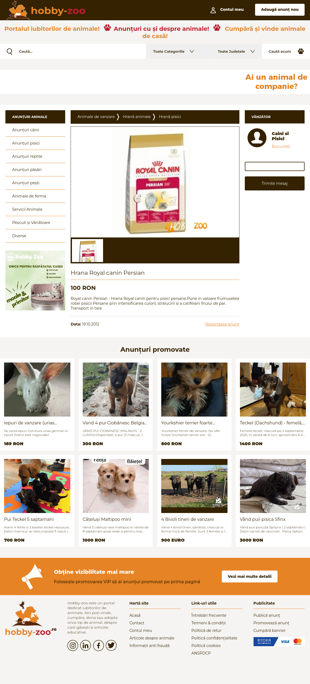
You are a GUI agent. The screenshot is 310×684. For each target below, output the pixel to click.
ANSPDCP (201, 653)
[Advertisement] (131, 82)
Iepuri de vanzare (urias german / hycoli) (29, 422)
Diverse (19, 235)
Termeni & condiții (209, 623)
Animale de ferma (29, 196)
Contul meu (140, 630)
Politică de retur (207, 630)
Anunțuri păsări (26, 169)
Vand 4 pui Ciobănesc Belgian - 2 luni (115, 422)
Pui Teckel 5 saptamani (29, 519)
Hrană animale (137, 116)
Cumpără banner (269, 630)
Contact (136, 623)
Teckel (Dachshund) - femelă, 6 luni (271, 422)
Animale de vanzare (96, 116)
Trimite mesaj (275, 183)
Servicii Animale (27, 209)
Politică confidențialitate (215, 638)
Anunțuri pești (25, 182)
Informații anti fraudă (149, 645)
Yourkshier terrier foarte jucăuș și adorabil (186, 422)
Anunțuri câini (25, 130)
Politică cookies (206, 645)
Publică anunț (266, 615)
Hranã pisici (170, 116)
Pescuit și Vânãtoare (31, 222)
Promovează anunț (271, 623)
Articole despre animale (151, 638)
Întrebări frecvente (209, 615)
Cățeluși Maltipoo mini (107, 519)
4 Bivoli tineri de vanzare (187, 519)
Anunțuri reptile (27, 156)
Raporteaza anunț (222, 324)
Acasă (134, 615)
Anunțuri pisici (26, 143)
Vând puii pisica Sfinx (263, 519)
